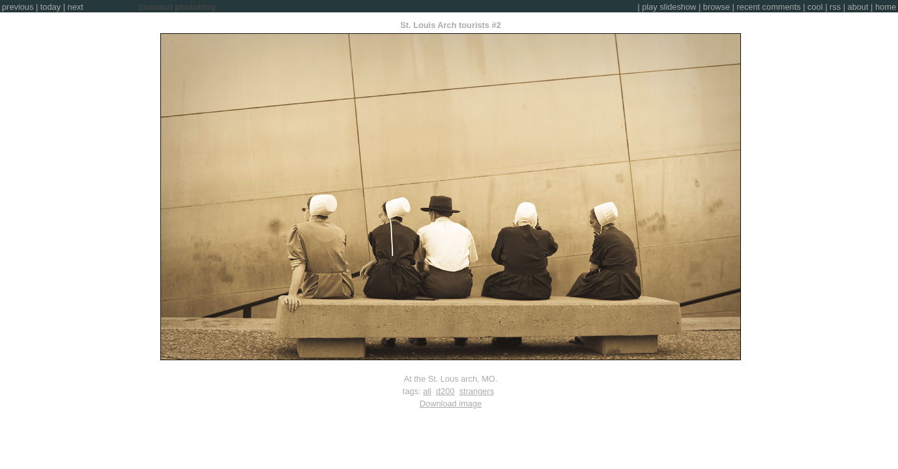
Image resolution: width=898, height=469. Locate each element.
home (885, 7)
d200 (445, 391)
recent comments (769, 7)
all (427, 391)
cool (814, 7)
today (50, 7)
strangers (476, 391)
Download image (451, 403)
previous (17, 7)
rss (835, 7)
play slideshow (669, 7)
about (858, 7)
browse (716, 7)
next (75, 7)
